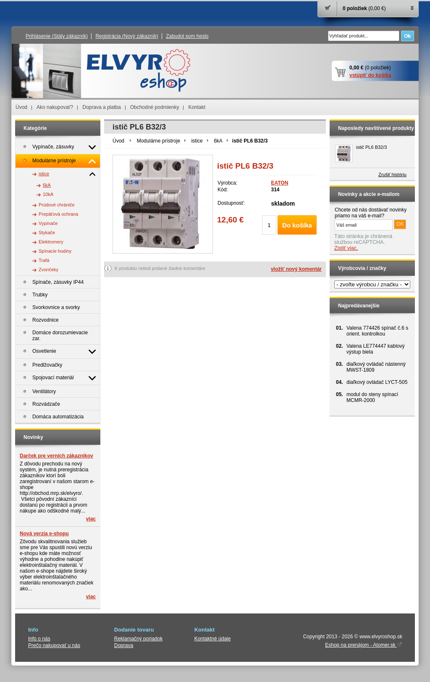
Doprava (123, 645)
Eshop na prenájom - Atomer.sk (363, 645)
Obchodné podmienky (154, 107)
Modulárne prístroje (158, 141)
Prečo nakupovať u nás (54, 645)
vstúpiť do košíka (370, 75)
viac (91, 519)
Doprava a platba (101, 107)
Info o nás (39, 639)
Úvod (21, 107)
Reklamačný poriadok (138, 639)
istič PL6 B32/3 (371, 147)
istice (196, 141)
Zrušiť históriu (392, 174)
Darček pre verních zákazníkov (56, 456)
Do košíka (297, 225)
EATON (279, 183)
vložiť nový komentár (296, 269)
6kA (218, 141)
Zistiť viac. (346, 248)
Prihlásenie (57, 36)
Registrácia (126, 36)
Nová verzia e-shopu (44, 534)
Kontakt (196, 107)
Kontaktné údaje (212, 639)
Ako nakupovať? (55, 107)
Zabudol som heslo (187, 36)
